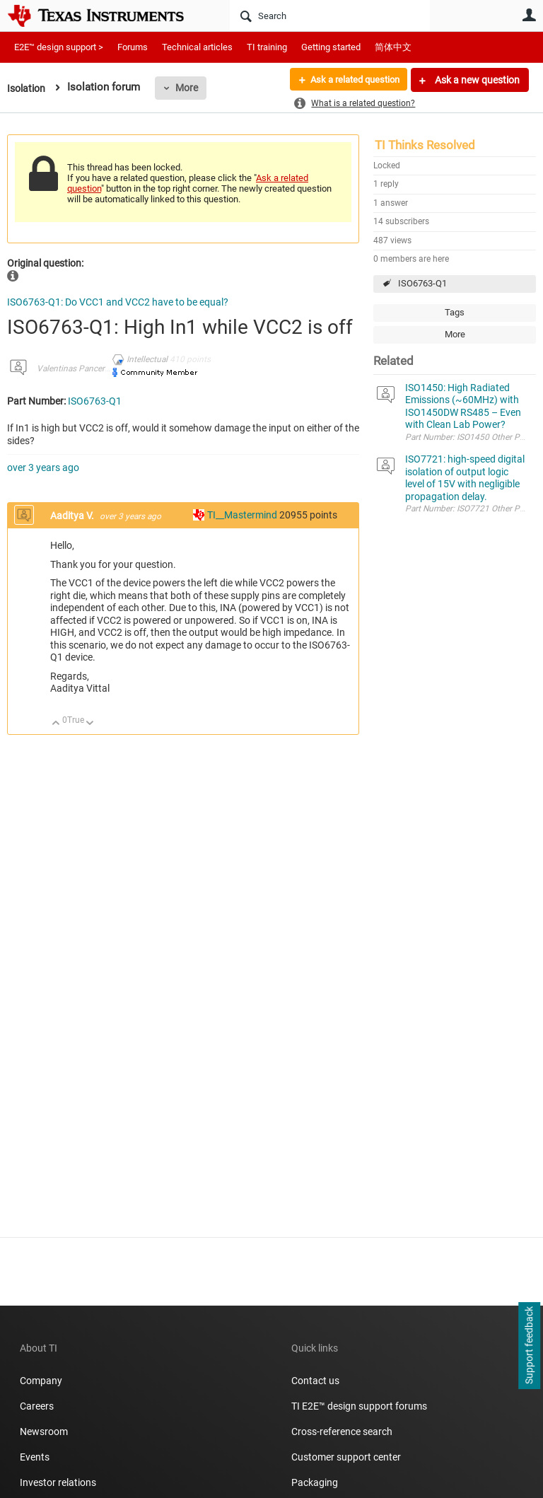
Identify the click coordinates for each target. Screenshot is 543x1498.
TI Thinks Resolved (425, 145)
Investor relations (58, 1482)
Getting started (331, 47)
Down (90, 724)
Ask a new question (476, 80)
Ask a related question (349, 80)
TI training (267, 47)
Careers (37, 1406)
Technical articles (197, 47)
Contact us (315, 1380)
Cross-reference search (341, 1431)
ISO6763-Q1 (422, 283)
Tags (455, 312)
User (529, 15)
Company (41, 1380)
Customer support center (346, 1457)
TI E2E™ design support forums (359, 1406)
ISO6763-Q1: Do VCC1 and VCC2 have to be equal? (117, 302)
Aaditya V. (73, 515)
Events (34, 1457)
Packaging (314, 1482)
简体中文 (393, 47)
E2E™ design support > (58, 47)
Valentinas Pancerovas (79, 368)
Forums (132, 47)
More (190, 87)
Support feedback (529, 1346)
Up (56, 724)
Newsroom (44, 1431)
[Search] (330, 15)
